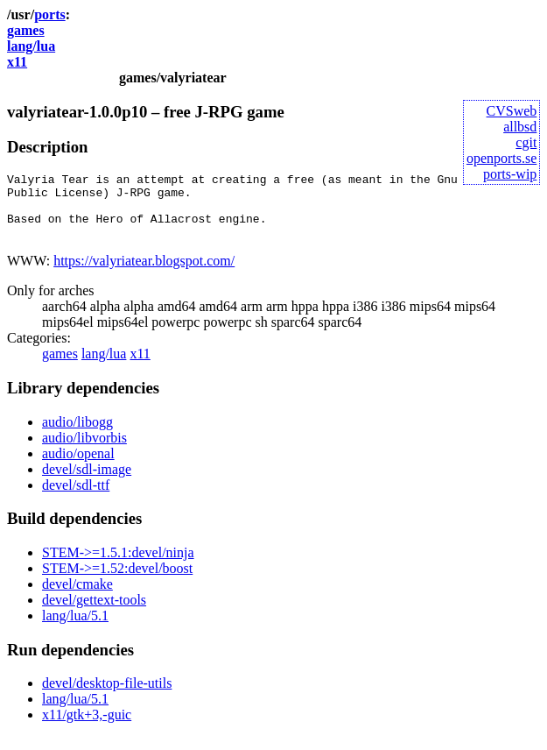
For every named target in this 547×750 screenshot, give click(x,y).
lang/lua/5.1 (75, 628)
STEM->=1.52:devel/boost (117, 581)
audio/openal (78, 466)
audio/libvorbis (84, 450)
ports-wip (509, 173)
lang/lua (31, 46)
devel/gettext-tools (94, 612)
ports (50, 14)
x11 (17, 61)
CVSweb (512, 110)
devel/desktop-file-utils (107, 696)
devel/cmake (77, 597)
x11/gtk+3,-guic (86, 727)
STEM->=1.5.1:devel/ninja (118, 565)
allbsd (519, 126)
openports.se (501, 158)
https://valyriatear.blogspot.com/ (144, 273)
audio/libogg (77, 435)
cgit (525, 142)
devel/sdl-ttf (75, 498)
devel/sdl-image (86, 482)
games (26, 30)
